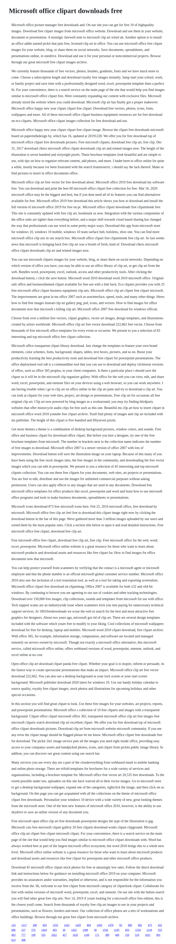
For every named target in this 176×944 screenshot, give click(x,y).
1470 (110, 925)
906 (130, 925)
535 (43, 934)
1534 (138, 929)
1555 (55, 925)
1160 (86, 934)
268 (35, 925)
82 (120, 925)
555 (160, 929)
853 (127, 929)
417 (65, 934)
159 (127, 934)
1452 (74, 929)
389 (107, 934)
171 (97, 934)
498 (23, 939)
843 (45, 925)
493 (55, 929)
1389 (85, 929)
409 (117, 934)
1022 (54, 934)
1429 (78, 925)
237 (23, 929)
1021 (148, 934)
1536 (105, 929)
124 (13, 925)
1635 (75, 934)
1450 (99, 925)
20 (64, 929)
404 (89, 925)
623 (13, 939)
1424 (44, 929)
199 (33, 934)
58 (95, 929)
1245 (116, 929)
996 (13, 929)
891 (158, 934)
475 (150, 925)
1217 (24, 925)
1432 (66, 925)
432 (160, 925)
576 (33, 929)
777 (23, 934)
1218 (149, 929)
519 (137, 934)
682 (140, 925)
